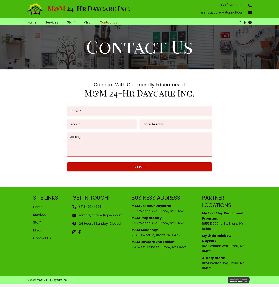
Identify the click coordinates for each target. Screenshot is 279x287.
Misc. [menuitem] (37, 233)
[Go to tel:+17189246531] (248, 5)
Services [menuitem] (39, 217)
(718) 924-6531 (232, 5)
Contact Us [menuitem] (42, 241)
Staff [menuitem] (37, 225)
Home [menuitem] (38, 209)
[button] (74, 235)
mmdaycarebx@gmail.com (222, 12)
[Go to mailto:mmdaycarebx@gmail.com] (248, 12)
